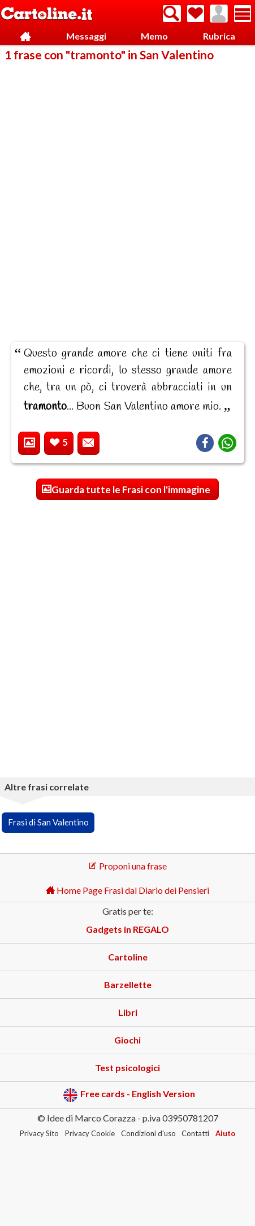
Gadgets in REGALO (127, 929)
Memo (154, 36)
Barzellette (128, 984)
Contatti (195, 1133)
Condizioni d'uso (148, 1133)
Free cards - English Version (129, 1095)
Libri (127, 1012)
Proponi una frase (127, 865)
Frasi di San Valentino (48, 822)
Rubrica (219, 36)
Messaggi (86, 36)
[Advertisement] (127, 194)
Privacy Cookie (90, 1133)
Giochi (127, 1039)
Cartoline (128, 956)
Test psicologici (127, 1067)
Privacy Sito (39, 1133)
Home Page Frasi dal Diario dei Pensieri (127, 890)
